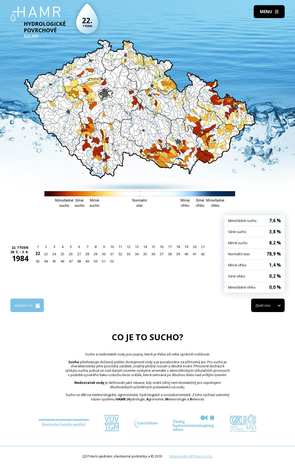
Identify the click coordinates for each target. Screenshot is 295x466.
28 (87, 254)
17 (170, 246)
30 (104, 254)
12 (128, 246)
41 (194, 254)
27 (79, 254)
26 (71, 254)
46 (62, 261)
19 (186, 246)
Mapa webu (179, 456)
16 (161, 246)
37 (161, 254)
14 (145, 246)
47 (71, 261)
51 (104, 261)
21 (203, 246)
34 (137, 254)
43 (37, 261)
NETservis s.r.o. (201, 456)
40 (186, 254)
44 (46, 261)
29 (95, 254)
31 (112, 254)
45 (54, 261)
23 (46, 254)
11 (120, 246)
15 (153, 246)
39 (178, 254)
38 (170, 254)
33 (128, 254)
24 (54, 254)
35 (145, 254)
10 (112, 246)
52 (112, 261)
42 (203, 254)
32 (120, 254)
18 (178, 246)
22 (37, 253)
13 (137, 246)
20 (194, 246)
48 (79, 261)
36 (153, 254)
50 (95, 261)
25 (62, 254)
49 (87, 261)
